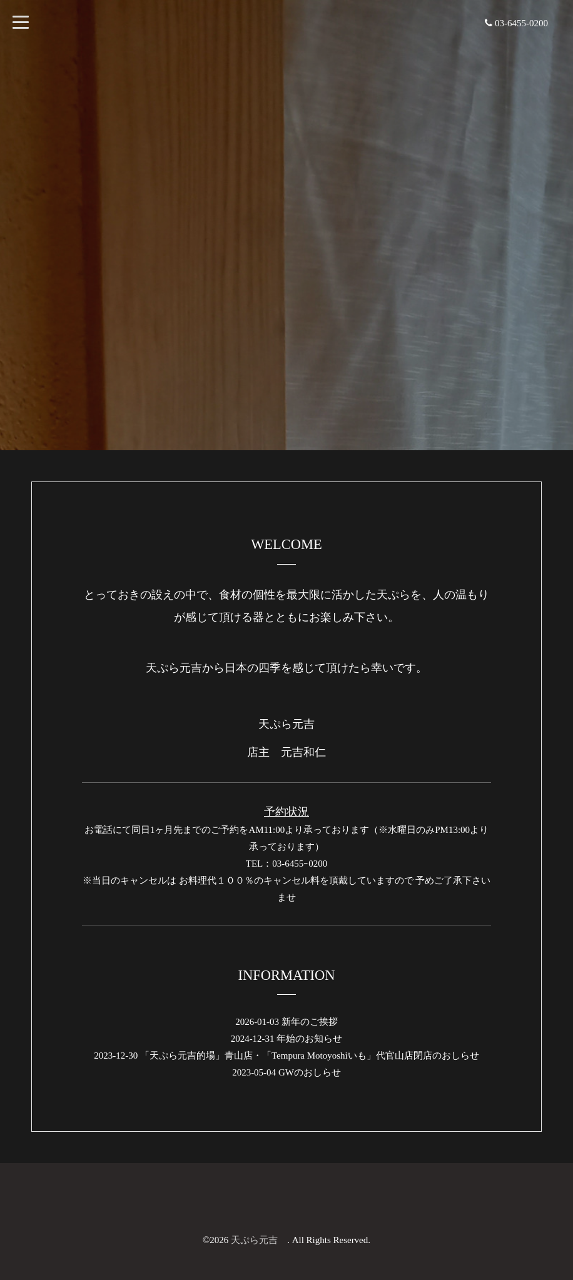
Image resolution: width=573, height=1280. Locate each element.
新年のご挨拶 (309, 1022)
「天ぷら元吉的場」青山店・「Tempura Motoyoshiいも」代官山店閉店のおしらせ (309, 1056)
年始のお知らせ (309, 1039)
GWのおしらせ (309, 1072)
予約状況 (286, 811)
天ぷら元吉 (259, 1240)
